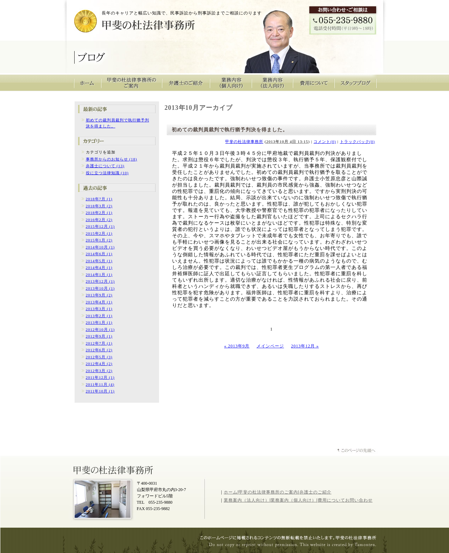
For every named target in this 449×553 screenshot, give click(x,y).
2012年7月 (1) (99, 343)
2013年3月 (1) (99, 309)
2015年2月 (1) (99, 233)
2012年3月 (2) (99, 371)
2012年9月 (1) (99, 336)
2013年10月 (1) (100, 288)
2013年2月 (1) (99, 316)
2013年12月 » (305, 346)
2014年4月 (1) (99, 267)
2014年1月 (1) (99, 274)
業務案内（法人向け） (247, 500)
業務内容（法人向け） (272, 83)
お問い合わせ (359, 500)
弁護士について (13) (105, 166)
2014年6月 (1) (99, 254)
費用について (313, 83)
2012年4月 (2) (99, 364)
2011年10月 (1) (100, 391)
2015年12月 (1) (100, 226)
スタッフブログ (355, 83)
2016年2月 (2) (99, 220)
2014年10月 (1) (100, 247)
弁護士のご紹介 (186, 83)
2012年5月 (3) (99, 357)
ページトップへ (356, 451)
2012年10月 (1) (100, 329)
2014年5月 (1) (99, 261)
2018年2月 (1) (99, 212)
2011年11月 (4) (100, 384)
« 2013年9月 (236, 346)
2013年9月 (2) (99, 295)
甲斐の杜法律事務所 (123, 23)
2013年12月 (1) (100, 281)
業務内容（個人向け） (231, 83)
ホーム (231, 492)
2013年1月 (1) (99, 322)
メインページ (270, 346)
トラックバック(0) (357, 141)
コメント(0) (325, 141)
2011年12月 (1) (100, 377)
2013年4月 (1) (99, 302)
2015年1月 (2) (99, 240)
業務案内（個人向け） (293, 500)
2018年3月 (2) (99, 206)
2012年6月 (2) (99, 350)
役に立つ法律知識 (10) (107, 173)
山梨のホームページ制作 (291, 545)
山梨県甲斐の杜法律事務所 (114, 469)
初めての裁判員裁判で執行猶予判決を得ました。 (230, 129)
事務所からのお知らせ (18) (111, 159)
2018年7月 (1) (99, 199)
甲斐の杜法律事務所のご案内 (131, 83)
